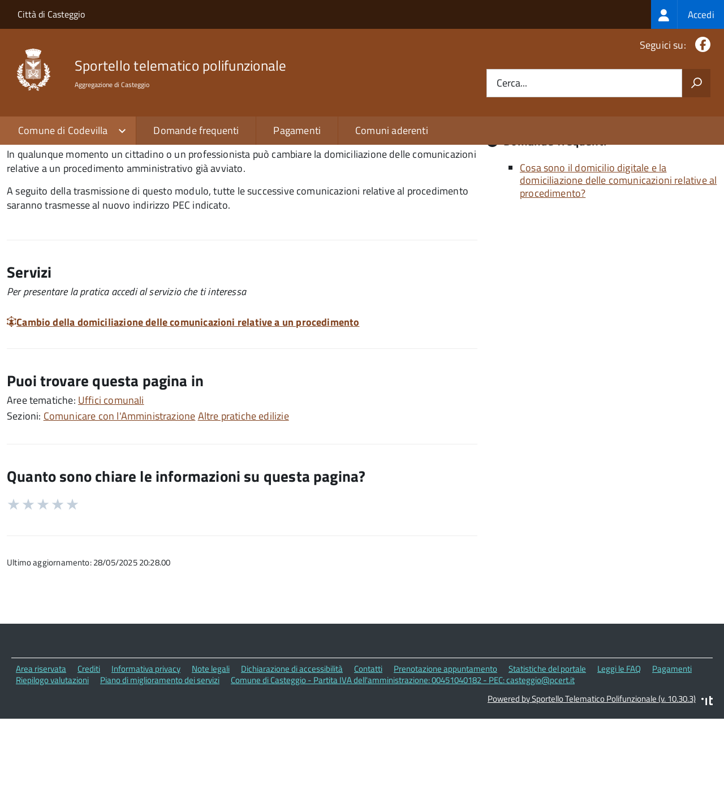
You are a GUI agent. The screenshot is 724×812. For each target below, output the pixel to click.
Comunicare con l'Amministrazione (120, 513)
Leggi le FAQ (619, 766)
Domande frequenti (196, 130)
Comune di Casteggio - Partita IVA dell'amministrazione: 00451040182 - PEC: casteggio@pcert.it (403, 778)
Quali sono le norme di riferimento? (597, 202)
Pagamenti (297, 130)
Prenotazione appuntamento (445, 766)
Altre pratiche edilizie (243, 513)
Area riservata (41, 766)
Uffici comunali (111, 498)
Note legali (211, 766)
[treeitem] (687, 14)
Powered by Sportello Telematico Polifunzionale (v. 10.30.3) (592, 797)
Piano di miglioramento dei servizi (159, 778)
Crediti (88, 766)
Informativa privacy (145, 766)
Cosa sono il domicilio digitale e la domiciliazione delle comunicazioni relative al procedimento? (618, 278)
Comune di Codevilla (62, 130)
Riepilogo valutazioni (52, 778)
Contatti (368, 766)
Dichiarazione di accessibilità (292, 766)
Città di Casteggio (51, 14)
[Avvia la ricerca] (696, 83)
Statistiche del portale (547, 766)
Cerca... (512, 83)
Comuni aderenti (391, 130)
